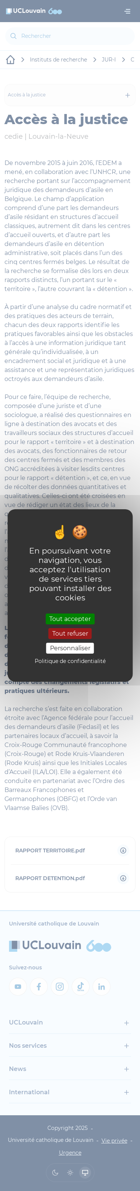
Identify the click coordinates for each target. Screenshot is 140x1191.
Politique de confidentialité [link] (70, 661)
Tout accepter (70, 618)
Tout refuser (70, 633)
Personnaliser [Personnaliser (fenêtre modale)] (70, 648)
